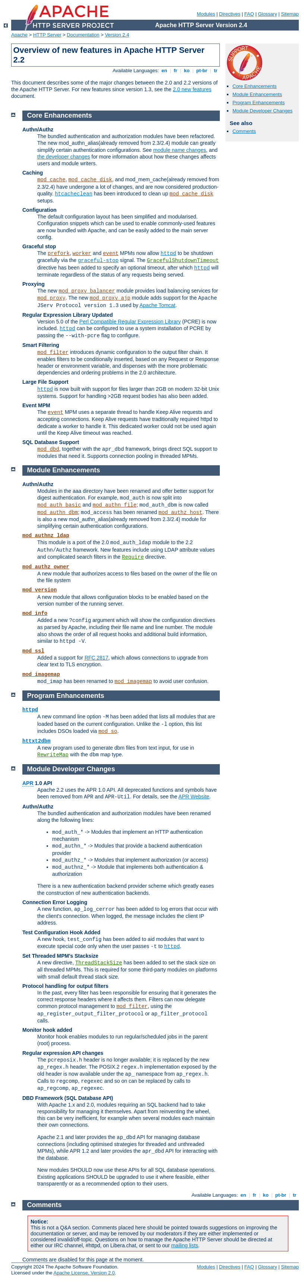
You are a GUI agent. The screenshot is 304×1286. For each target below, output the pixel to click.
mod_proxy (51, 298)
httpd (168, 253)
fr (175, 70)
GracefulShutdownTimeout (183, 261)
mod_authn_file (115, 505)
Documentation (83, 35)
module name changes (179, 150)
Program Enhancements (258, 102)
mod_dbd (48, 449)
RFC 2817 (96, 658)
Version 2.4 (117, 35)
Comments (244, 131)
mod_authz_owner (45, 567)
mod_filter (53, 352)
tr (216, 70)
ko (187, 70)
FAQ (249, 14)
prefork (59, 253)
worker (82, 253)
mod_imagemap (41, 674)
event (110, 253)
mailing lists (184, 1245)
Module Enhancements (257, 94)
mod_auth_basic (59, 505)
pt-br (202, 70)
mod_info (34, 613)
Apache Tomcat (157, 305)
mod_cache (51, 180)
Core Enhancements (254, 86)
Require (133, 557)
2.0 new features (192, 89)
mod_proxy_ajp (110, 298)
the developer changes (63, 157)
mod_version (39, 590)
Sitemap (290, 14)
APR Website (193, 797)
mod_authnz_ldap (45, 536)
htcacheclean (73, 194)
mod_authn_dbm (57, 513)
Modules (206, 14)
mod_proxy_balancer (87, 291)
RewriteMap (53, 755)
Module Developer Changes (262, 111)
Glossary (267, 14)
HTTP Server (47, 35)
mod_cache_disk (90, 180)
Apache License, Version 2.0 (84, 1273)
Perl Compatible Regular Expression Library (130, 322)
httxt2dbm (36, 741)
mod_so (107, 731)
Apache (19, 35)
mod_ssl (33, 651)
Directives (229, 14)
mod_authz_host (181, 513)
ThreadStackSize (98, 963)
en (164, 70)
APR (28, 783)
